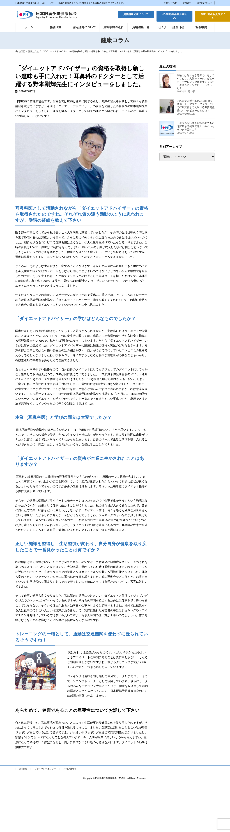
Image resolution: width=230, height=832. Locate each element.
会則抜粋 (23, 768)
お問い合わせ (170, 3)
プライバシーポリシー (45, 768)
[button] (136, 14)
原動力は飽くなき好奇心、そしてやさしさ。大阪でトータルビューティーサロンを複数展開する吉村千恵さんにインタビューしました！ (196, 82)
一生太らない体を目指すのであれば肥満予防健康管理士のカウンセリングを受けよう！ (196, 126)
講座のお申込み (204, 3)
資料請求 (187, 3)
